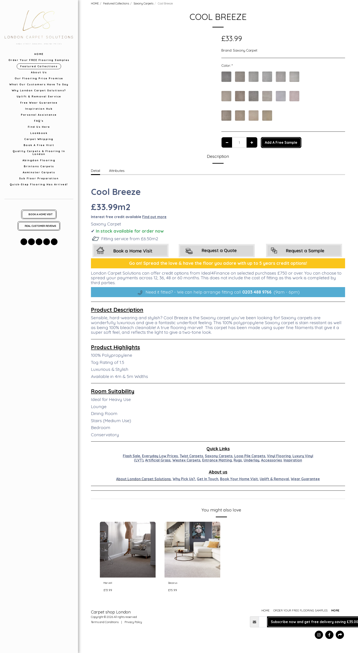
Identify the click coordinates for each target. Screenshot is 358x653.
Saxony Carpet (245, 50)
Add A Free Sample (281, 142)
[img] (128, 550)
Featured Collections (116, 3)
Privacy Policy (133, 623)
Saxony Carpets (143, 3)
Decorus (175, 583)
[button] (24, 241)
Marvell (109, 583)
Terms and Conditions (105, 623)
